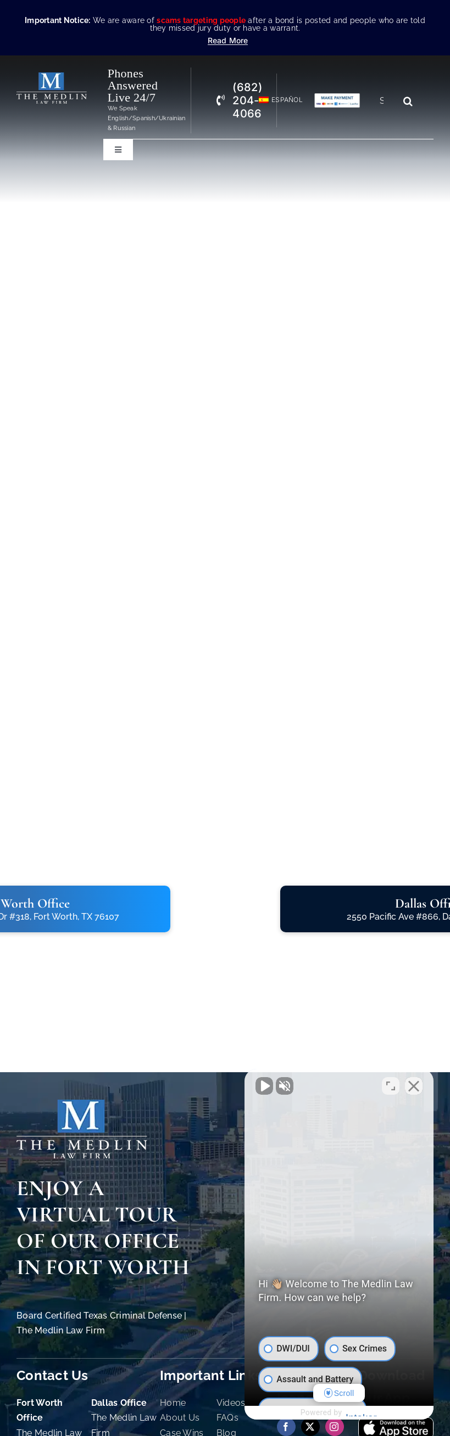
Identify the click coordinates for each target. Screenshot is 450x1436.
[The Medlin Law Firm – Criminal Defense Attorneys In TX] (51, 77)
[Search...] (385, 101)
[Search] (408, 101)
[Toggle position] (390, 1085)
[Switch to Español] (275, 100)
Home (173, 1403)
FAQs (227, 1417)
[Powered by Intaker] (356, 1413)
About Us (179, 1417)
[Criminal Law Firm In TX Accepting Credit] (337, 97)
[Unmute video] (255, 1085)
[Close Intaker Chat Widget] (414, 1085)
